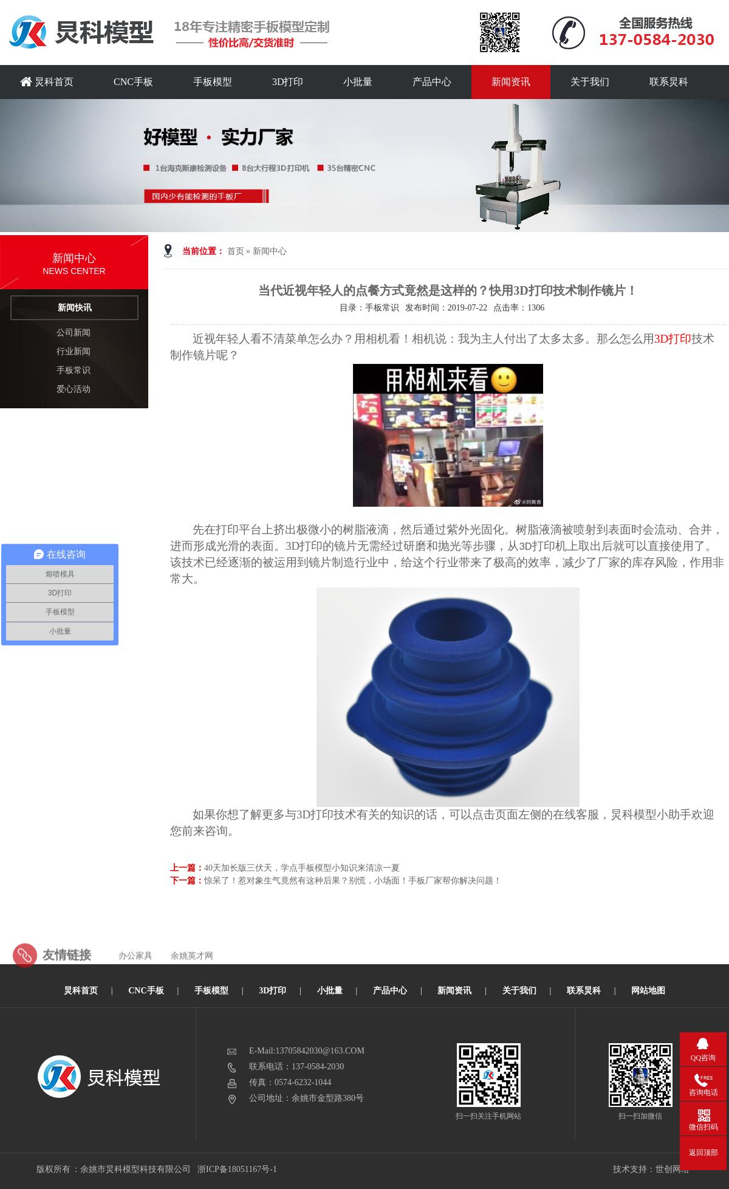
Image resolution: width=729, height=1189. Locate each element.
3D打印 (288, 82)
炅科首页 (47, 82)
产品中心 (431, 82)
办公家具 (135, 974)
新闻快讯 (75, 307)
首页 (235, 251)
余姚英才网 (192, 974)
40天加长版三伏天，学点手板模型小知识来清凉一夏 (302, 867)
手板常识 (73, 370)
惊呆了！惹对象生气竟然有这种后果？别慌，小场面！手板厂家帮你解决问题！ (353, 880)
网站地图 (648, 990)
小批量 (357, 82)
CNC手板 (133, 82)
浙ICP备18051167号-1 (237, 1169)
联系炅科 (668, 82)
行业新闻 (73, 351)
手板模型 (212, 82)
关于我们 (589, 82)
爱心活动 (73, 389)
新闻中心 (270, 251)
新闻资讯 (510, 82)
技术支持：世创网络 (651, 1169)
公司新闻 (73, 332)
